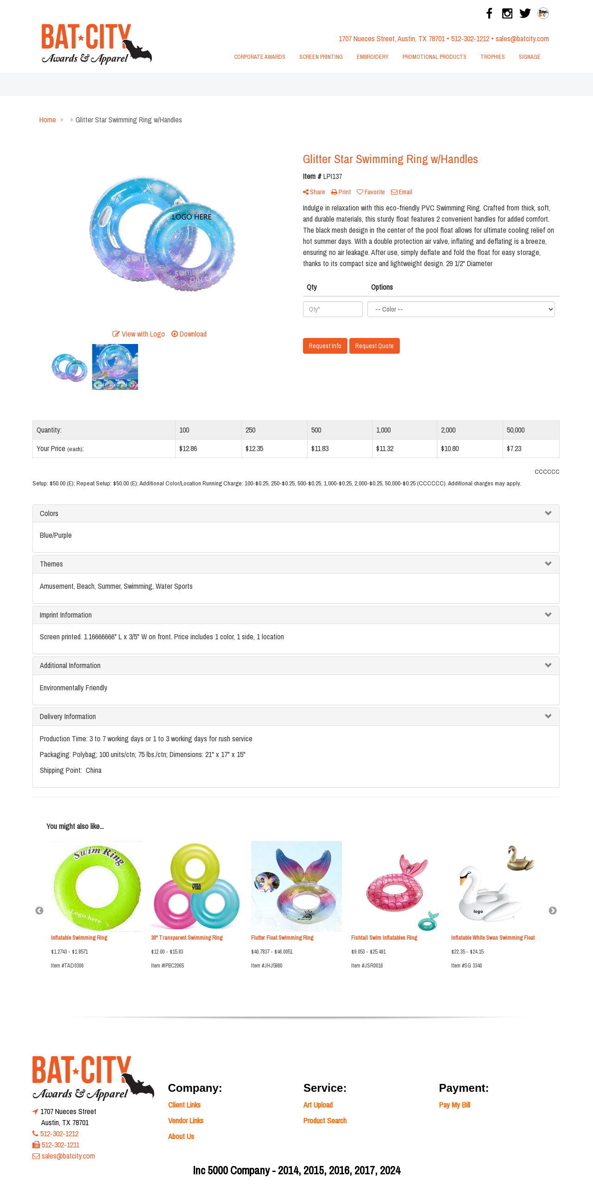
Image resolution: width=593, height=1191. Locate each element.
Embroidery (373, 57)
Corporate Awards (259, 57)
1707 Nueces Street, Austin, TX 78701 (392, 38)
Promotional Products (435, 57)
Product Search (325, 1120)
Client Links (184, 1105)
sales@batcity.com (522, 38)
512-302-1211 (60, 1145)
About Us (181, 1136)
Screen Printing (321, 57)
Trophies (492, 57)
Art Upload (318, 1105)
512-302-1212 (470, 38)
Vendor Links (185, 1120)
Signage (530, 57)
